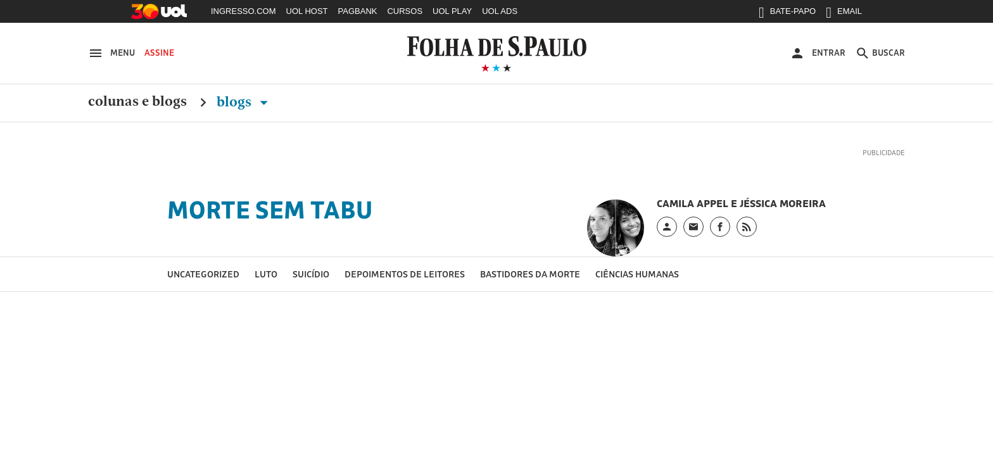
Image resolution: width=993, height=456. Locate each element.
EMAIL (844, 14)
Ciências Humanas (637, 274)
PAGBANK (357, 11)
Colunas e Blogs (137, 102)
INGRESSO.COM (243, 11)
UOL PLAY (452, 11)
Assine (159, 52)
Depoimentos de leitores (405, 274)
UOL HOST (307, 11)
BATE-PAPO (787, 14)
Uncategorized (203, 274)
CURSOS (404, 11)
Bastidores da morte (530, 274)
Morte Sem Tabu (269, 210)
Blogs (245, 102)
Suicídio (311, 274)
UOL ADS (499, 11)
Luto (266, 274)
